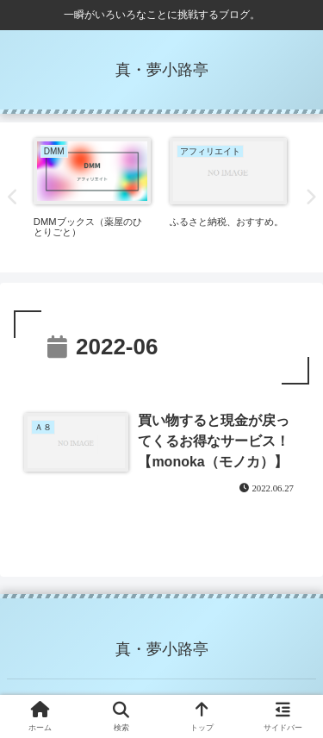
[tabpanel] (92, 194)
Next (310, 197)
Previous (13, 197)
